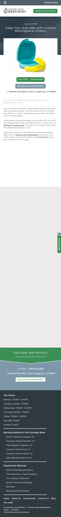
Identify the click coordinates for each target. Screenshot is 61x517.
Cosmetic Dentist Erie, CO (18, 449)
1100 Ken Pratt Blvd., (31, 91)
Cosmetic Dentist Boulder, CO (20, 441)
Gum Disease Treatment (17, 478)
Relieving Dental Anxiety (17, 491)
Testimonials (29, 498)
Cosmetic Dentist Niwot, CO (19, 453)
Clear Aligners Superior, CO (18, 458)
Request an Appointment (45, 11)
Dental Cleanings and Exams (19, 470)
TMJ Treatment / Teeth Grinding (21, 474)
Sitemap (14, 510)
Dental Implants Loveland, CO (20, 437)
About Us (16, 498)
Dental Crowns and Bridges (19, 482)
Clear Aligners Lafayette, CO (19, 445)
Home (6, 100)
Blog (13, 100)
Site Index (8, 502)
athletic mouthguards (14, 125)
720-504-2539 (42, 137)
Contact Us (43, 498)
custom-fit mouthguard (27, 135)
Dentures (10, 486)
